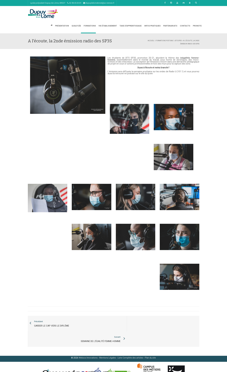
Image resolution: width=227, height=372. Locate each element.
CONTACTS (184, 26)
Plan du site (150, 342)
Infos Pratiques (152, 26)
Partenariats (170, 26)
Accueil (151, 41)
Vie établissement (107, 26)
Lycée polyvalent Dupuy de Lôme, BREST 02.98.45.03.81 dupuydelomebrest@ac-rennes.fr (72, 3)
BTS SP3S (178, 41)
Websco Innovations (88, 342)
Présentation (62, 26)
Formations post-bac (164, 41)
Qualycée (76, 26)
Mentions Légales (107, 342)
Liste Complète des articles (130, 342)
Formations (89, 26)
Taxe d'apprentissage (130, 26)
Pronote (197, 26)
